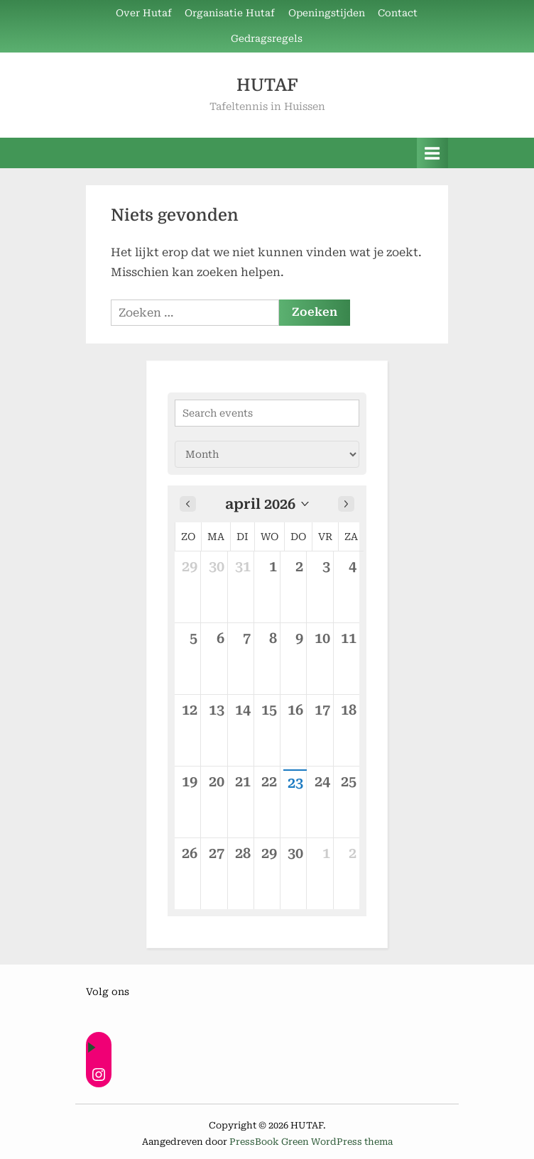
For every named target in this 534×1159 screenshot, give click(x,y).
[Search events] (267, 413)
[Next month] (346, 504)
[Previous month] (188, 504)
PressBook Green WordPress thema (311, 1141)
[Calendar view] (267, 454)
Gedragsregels (267, 38)
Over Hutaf (144, 12)
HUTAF (267, 85)
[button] (267, 504)
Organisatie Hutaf (230, 12)
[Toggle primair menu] (432, 153)
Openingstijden (326, 12)
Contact (398, 12)
